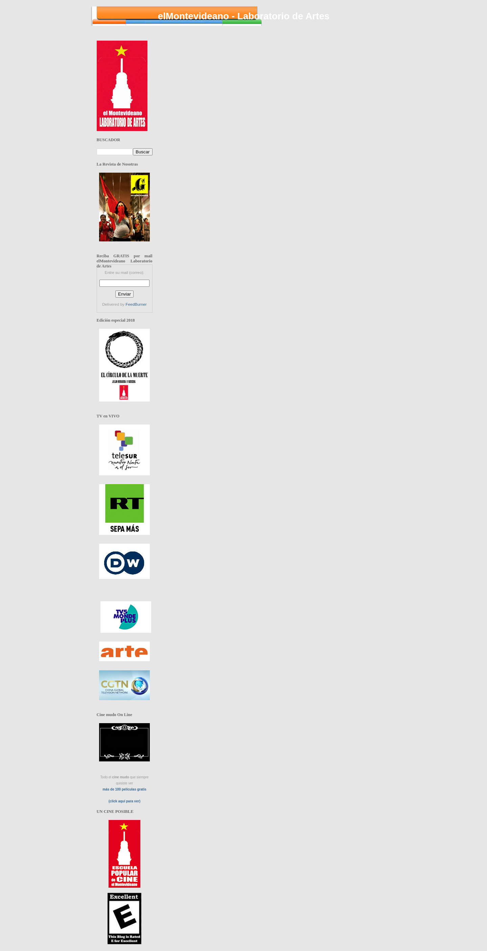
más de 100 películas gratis (124, 789)
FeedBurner (135, 304)
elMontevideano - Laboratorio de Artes (244, 16)
